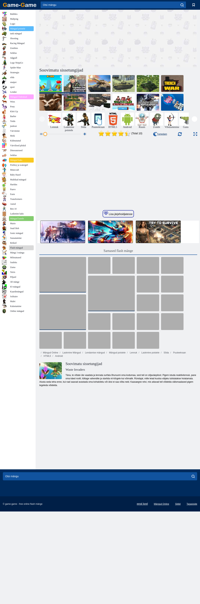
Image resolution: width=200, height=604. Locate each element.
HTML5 (47, 419)
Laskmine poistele (150, 416)
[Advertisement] (78, 38)
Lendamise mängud (94, 416)
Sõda (166, 416)
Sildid (178, 567)
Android (58, 419)
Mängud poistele (116, 416)
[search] (182, 4)
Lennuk (133, 416)
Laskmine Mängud (71, 416)
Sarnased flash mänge (118, 314)
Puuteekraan (179, 416)
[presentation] (42, 119)
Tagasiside (192, 567)
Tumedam (160, 134)
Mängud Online (50, 416)
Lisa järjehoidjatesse (118, 277)
